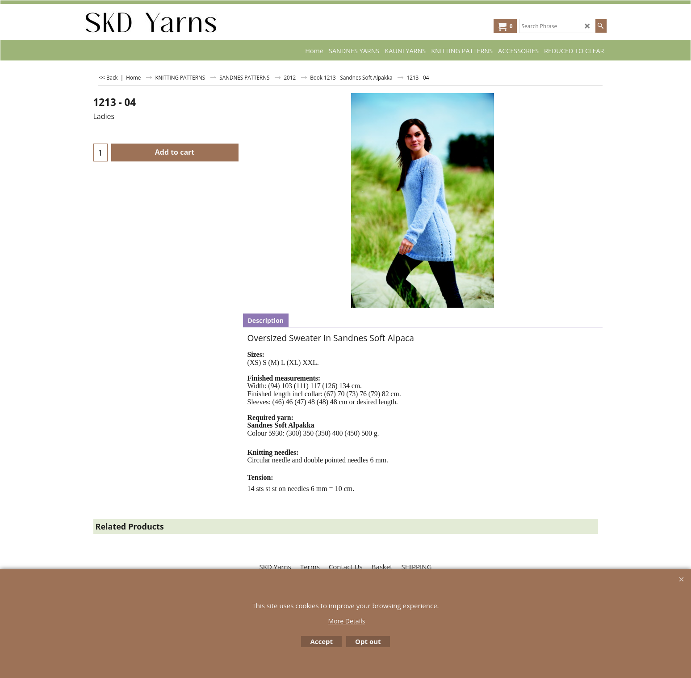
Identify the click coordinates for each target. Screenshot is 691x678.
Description (266, 320)
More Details (346, 621)
